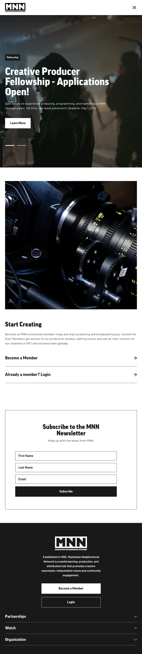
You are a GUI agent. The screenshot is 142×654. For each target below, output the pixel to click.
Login (71, 602)
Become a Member (71, 588)
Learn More (18, 123)
